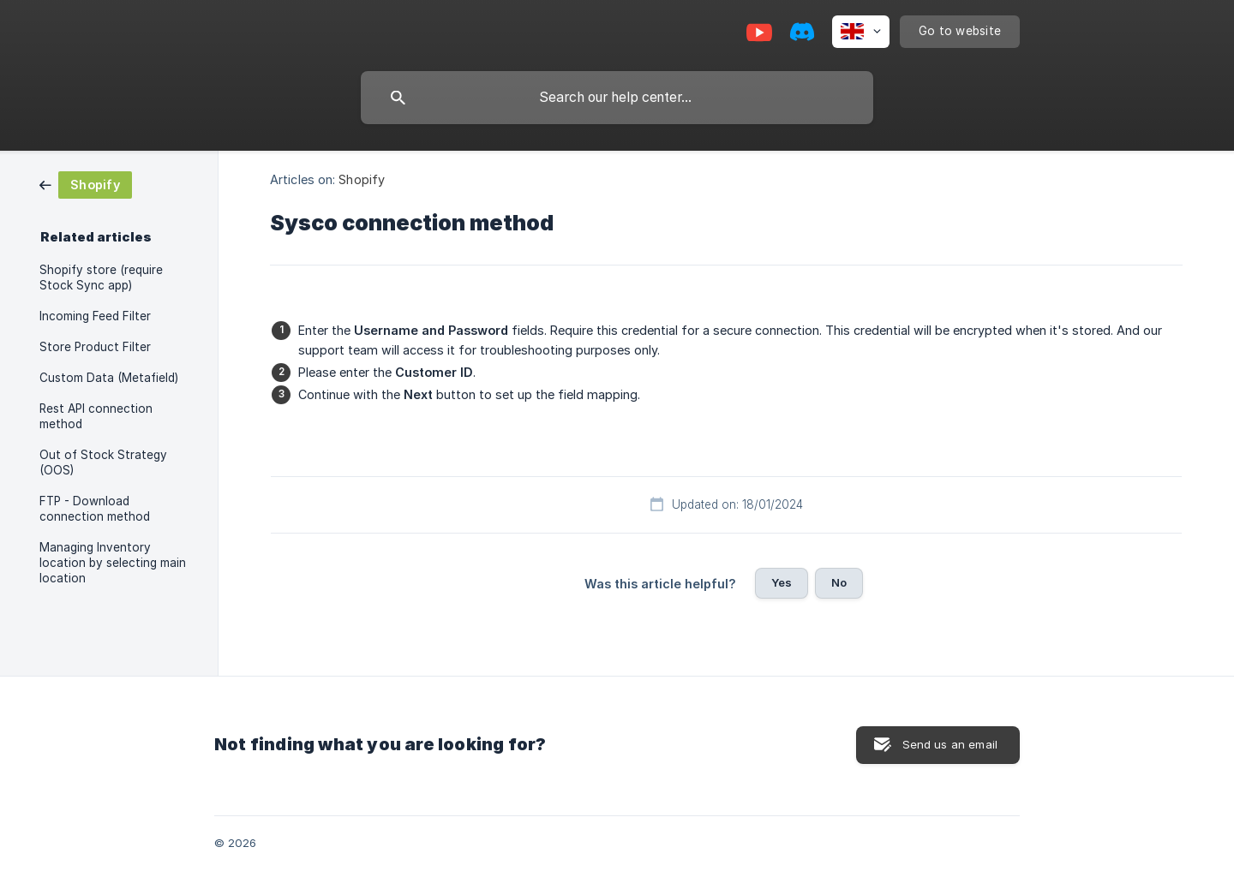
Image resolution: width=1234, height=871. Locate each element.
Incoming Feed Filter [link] (95, 316)
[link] (85, 184)
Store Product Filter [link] (95, 347)
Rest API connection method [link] (96, 416)
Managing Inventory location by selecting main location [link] (112, 562)
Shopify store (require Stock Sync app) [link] (101, 277)
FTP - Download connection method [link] (94, 508)
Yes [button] (781, 582)
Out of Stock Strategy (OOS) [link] (103, 462)
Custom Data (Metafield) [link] (108, 378)
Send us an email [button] (949, 744)
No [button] (839, 582)
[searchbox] (617, 97)
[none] (861, 31)
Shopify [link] (361, 179)
